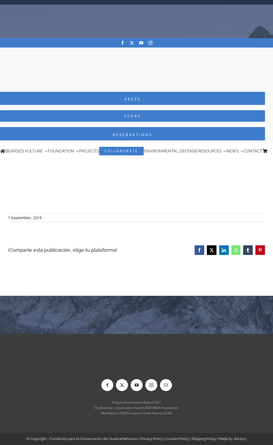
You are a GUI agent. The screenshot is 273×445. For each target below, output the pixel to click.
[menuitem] (270, 151)
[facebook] (123, 43)
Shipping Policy (203, 439)
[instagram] (150, 43)
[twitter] (132, 43)
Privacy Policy (151, 439)
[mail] (166, 385)
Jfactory (240, 439)
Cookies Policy (177, 439)
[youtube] (141, 43)
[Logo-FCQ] (136, 52)
